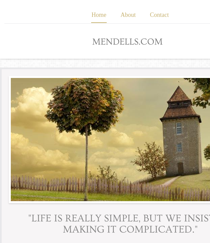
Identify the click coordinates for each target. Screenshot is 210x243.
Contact (159, 14)
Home (98, 14)
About (128, 14)
